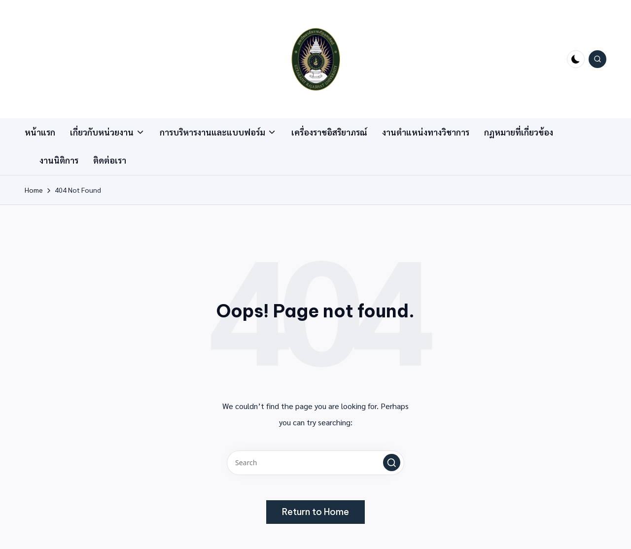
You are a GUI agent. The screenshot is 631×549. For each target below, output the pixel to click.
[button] (391, 462)
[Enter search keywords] (315, 462)
